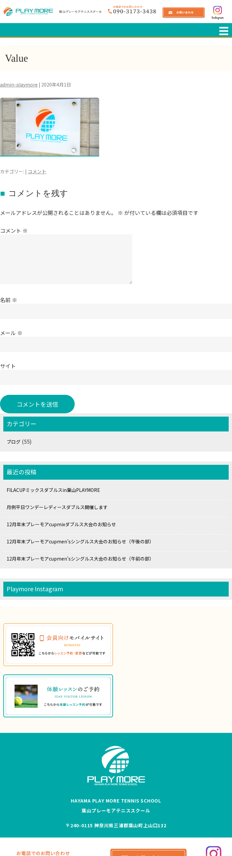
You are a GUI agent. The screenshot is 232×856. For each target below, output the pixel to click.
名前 (8, 300)
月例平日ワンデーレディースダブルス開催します (57, 507)
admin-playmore (19, 84)
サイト (8, 366)
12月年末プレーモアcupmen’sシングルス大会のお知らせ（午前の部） (80, 558)
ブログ (13, 441)
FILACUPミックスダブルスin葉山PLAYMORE (53, 490)
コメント (37, 171)
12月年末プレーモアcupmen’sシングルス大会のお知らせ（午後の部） (80, 541)
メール (11, 333)
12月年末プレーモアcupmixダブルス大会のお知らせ (61, 524)
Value (18, 57)
